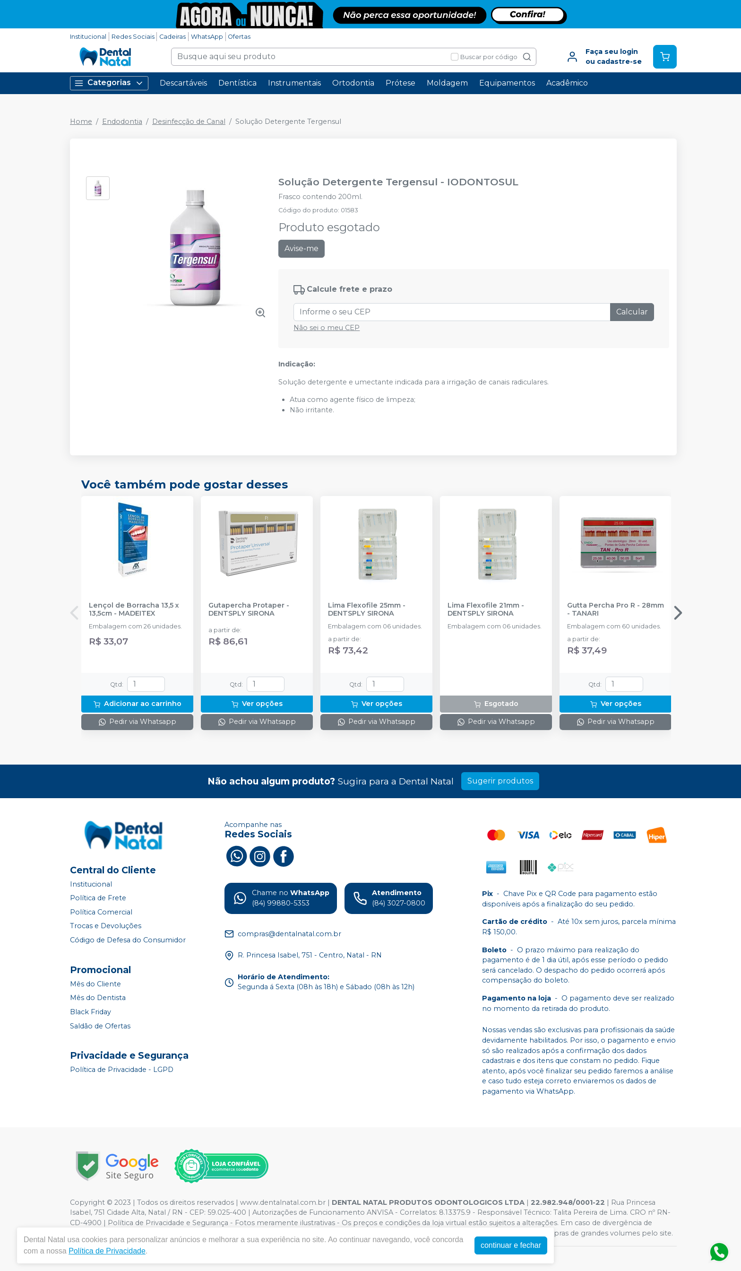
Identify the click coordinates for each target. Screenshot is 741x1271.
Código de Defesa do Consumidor (128, 940)
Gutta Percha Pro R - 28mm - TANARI (615, 609)
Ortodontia (353, 82)
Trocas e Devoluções (105, 926)
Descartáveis (183, 82)
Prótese (400, 82)
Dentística (237, 82)
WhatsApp (207, 36)
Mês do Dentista (98, 998)
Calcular (632, 311)
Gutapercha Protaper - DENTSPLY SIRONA (248, 609)
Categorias (109, 83)
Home (81, 121)
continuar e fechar (511, 1245)
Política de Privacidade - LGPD (121, 1069)
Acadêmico (567, 82)
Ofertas (239, 36)
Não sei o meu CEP (326, 327)
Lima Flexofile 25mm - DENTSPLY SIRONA (366, 609)
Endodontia (122, 121)
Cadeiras (172, 36)
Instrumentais (294, 82)
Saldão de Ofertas (100, 1026)
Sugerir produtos (500, 780)
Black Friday (90, 1012)
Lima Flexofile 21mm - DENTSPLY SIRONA (486, 609)
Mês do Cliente (95, 984)
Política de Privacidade (107, 1251)
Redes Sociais (133, 36)
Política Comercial (101, 912)
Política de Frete (98, 898)
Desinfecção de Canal (188, 121)
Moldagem (447, 82)
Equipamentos (507, 82)
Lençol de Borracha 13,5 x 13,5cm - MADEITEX (134, 609)
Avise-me (301, 248)
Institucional (88, 36)
